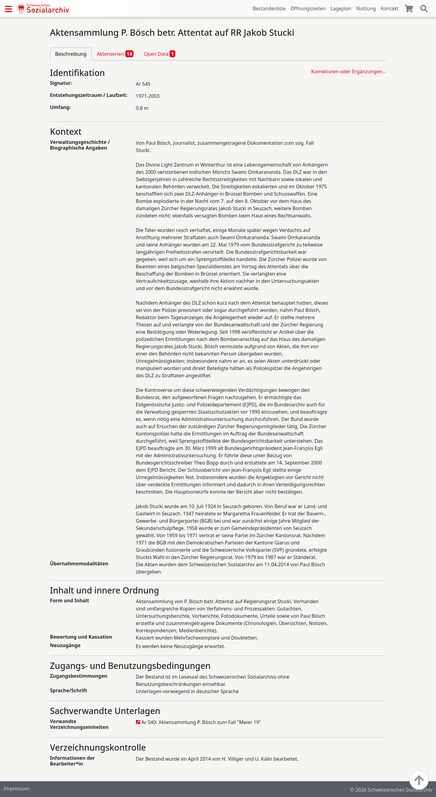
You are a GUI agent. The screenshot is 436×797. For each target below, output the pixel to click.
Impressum (17, 788)
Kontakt (389, 8)
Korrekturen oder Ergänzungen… (348, 71)
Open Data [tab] (159, 53)
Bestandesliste (269, 8)
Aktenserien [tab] (115, 53)
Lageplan (340, 8)
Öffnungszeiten (307, 8)
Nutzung (366, 8)
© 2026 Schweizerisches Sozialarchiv (391, 789)
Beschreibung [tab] (71, 54)
